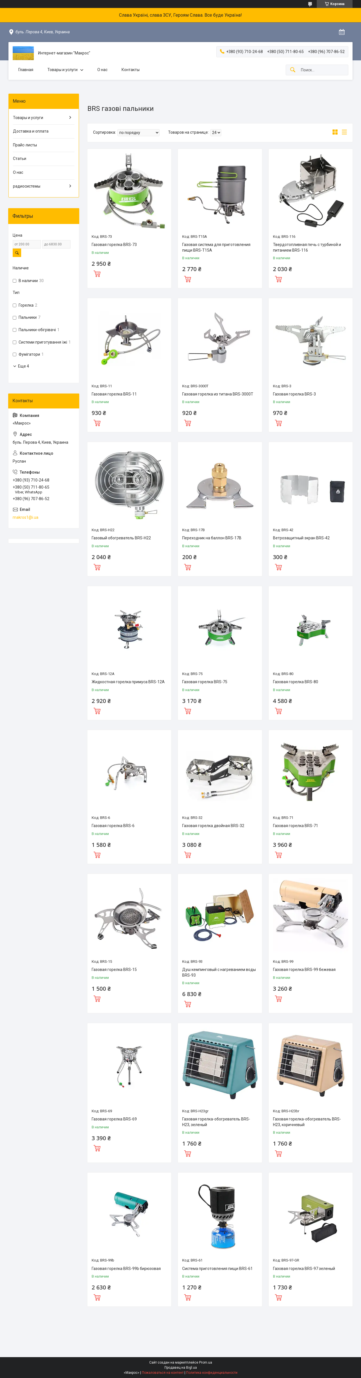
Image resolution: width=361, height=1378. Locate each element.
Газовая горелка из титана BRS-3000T (217, 394)
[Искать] (293, 70)
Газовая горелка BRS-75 (204, 682)
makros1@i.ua (25, 517)
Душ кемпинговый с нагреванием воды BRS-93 (219, 972)
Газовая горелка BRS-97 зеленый (304, 1268)
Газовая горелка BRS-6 (113, 825)
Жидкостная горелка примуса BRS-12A (128, 682)
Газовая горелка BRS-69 (114, 1119)
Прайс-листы (25, 145)
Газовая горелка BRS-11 (114, 394)
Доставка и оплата (31, 131)
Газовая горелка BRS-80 (295, 682)
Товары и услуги (62, 69)
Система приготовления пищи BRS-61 (217, 1268)
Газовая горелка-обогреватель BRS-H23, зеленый (216, 1122)
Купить (97, 273)
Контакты (131, 69)
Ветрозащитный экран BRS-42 (301, 538)
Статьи (19, 158)
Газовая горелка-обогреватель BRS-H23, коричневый (307, 1122)
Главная (25, 69)
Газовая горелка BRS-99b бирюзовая (126, 1268)
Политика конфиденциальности (211, 1373)
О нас (102, 69)
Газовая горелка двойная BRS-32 (213, 825)
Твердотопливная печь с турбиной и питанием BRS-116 (307, 247)
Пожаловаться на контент (163, 1373)
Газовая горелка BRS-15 (114, 969)
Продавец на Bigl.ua (180, 1368)
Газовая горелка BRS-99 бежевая (304, 969)
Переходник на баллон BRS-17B (211, 538)
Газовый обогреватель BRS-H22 (121, 538)
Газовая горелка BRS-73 (114, 244)
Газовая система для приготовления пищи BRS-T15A (216, 247)
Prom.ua (205, 1362)
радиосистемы (26, 186)
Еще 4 (23, 366)
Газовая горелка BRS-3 (294, 394)
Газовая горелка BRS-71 (295, 825)
